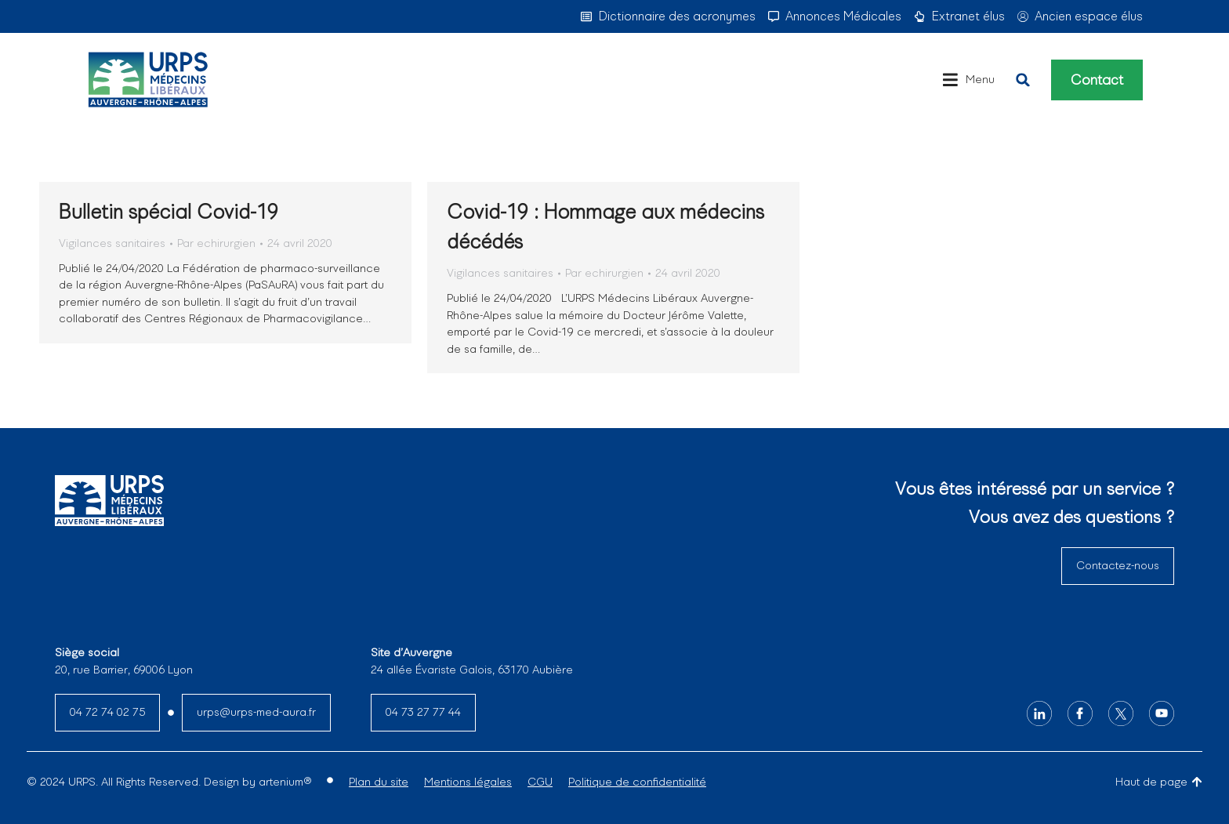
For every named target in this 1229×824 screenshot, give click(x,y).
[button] (1022, 80)
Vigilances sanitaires (112, 243)
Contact (1097, 80)
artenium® (285, 782)
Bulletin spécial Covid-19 (168, 212)
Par (216, 243)
